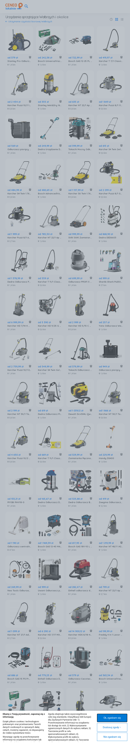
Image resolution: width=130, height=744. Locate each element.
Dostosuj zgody (112, 727)
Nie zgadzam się (112, 736)
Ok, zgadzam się (112, 717)
